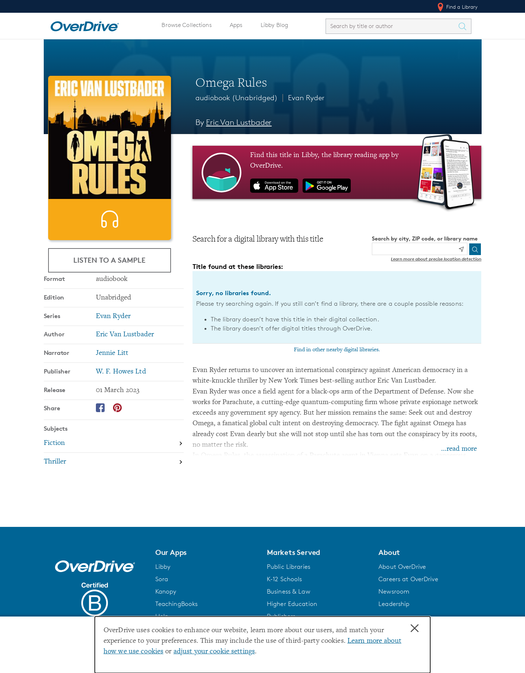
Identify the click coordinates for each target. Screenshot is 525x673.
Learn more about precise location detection (436, 259)
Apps (236, 24)
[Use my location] (461, 249)
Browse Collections (186, 24)
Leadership (393, 603)
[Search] (475, 249)
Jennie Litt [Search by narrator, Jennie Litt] (112, 376)
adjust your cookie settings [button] (214, 651)
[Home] (84, 25)
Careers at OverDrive (408, 579)
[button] (206, 552)
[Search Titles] (464, 26)
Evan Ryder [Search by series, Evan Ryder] (113, 339)
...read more (459, 449)
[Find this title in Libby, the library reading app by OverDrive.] (337, 172)
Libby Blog (274, 24)
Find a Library (457, 7)
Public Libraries (288, 566)
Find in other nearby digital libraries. (337, 350)
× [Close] (414, 628)
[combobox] (392, 26)
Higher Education (292, 603)
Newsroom (393, 591)
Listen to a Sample (109, 260)
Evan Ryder (306, 97)
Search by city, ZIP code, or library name (425, 238)
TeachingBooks (176, 603)
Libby (163, 566)
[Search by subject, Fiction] (114, 467)
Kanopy (165, 591)
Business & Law (288, 591)
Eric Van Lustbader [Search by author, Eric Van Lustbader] (239, 122)
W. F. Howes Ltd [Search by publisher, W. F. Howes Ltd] (121, 395)
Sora (161, 579)
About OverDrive (402, 566)
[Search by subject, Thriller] (114, 485)
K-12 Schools (284, 579)
